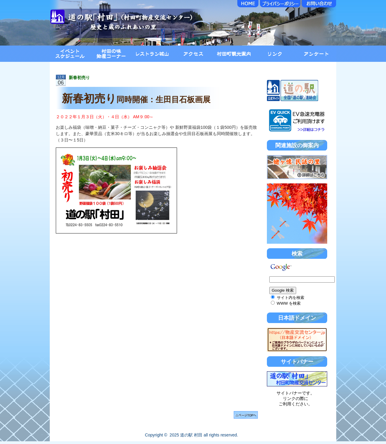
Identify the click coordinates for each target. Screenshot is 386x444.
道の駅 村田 (191, 435)
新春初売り (79, 77)
